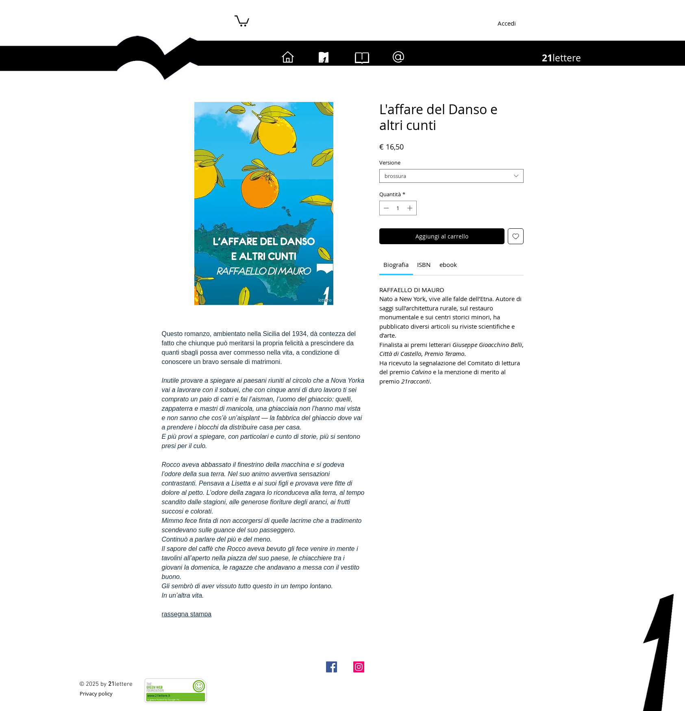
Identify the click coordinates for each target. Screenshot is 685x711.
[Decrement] (385, 208)
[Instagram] (358, 666)
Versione (389, 162)
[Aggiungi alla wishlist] (516, 236)
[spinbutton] (398, 208)
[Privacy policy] (96, 693)
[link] (396, 264)
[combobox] (451, 176)
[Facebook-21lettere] (331, 666)
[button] (242, 20)
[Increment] (410, 208)
